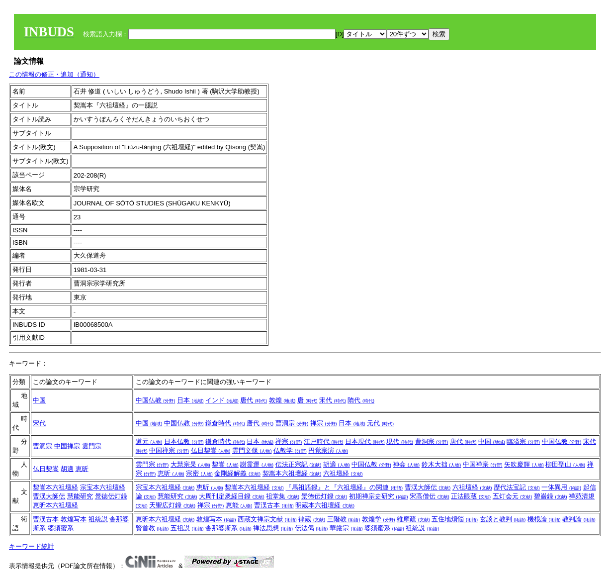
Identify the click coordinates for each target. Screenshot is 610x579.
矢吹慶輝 (524, 464)
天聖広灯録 (172, 505)
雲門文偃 (252, 450)
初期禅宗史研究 (378, 496)
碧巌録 (550, 496)
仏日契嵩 (211, 450)
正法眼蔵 (471, 496)
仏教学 (290, 450)
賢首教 (152, 528)
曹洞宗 (292, 423)
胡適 (67, 469)
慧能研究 (80, 496)
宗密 (199, 473)
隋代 (361, 400)
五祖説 (187, 528)
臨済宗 (523, 441)
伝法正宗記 (298, 464)
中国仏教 (155, 400)
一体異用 (561, 487)
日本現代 (365, 441)
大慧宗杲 (190, 464)
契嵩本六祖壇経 (292, 473)
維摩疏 (413, 519)
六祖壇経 (343, 473)
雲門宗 (91, 446)
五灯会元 (512, 496)
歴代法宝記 (517, 487)
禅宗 (323, 423)
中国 (39, 400)
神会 (406, 464)
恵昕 (82, 469)
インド (222, 400)
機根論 (544, 519)
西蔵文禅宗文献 (267, 519)
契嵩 (225, 464)
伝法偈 (311, 528)
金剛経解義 (237, 473)
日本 (190, 400)
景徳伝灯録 (111, 496)
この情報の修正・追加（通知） (54, 74)
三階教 (343, 519)
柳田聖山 (565, 464)
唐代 (253, 400)
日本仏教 (184, 441)
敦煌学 (378, 519)
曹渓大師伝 (49, 496)
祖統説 (98, 519)
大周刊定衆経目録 (231, 496)
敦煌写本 (74, 519)
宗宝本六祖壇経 (102, 487)
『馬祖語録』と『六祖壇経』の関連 (344, 487)
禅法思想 (273, 528)
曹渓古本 (274, 505)
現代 (399, 441)
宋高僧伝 (429, 496)
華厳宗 (346, 528)
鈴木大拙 (441, 464)
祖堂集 (282, 496)
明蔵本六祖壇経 (324, 505)
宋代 (332, 400)
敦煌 (282, 400)
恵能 (239, 505)
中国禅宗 (67, 446)
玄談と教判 (503, 519)
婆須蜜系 (61, 528)
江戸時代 (324, 441)
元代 (380, 423)
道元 (149, 441)
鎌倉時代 (225, 423)
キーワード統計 (31, 546)
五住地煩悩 (455, 519)
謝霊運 (256, 464)
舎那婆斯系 (228, 528)
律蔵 (311, 519)
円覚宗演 (328, 450)
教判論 (579, 519)
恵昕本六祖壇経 (55, 505)
